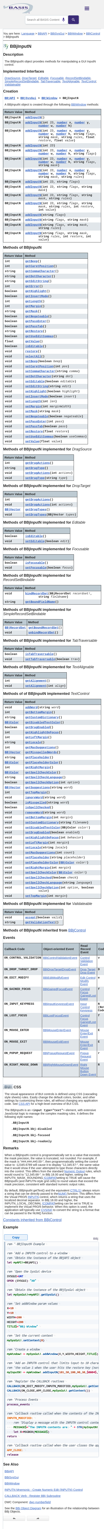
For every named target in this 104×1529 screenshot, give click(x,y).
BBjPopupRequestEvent (58, 1053)
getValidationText (40, 922)
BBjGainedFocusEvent (58, 989)
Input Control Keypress (86, 1007)
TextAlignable (71, 81)
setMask (31, 411)
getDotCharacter (38, 276)
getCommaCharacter (40, 271)
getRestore (34, 331)
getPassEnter (35, 321)
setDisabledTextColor (42, 827)
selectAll (33, 356)
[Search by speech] (61, 19)
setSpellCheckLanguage (43, 882)
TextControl (88, 81)
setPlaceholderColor (42, 862)
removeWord (34, 812)
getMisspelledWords (41, 752)
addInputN (33, 117)
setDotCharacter (38, 376)
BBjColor (12, 722)
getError (32, 286)
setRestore (34, 431)
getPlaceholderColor (42, 762)
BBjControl (93, 33)
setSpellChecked (38, 877)
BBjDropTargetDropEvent (59, 969)
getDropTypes (35, 509)
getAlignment (35, 680)
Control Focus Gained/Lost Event (88, 993)
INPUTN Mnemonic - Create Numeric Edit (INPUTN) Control (44, 1489)
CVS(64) (46, 1210)
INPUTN (33, 1197)
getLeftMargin (36, 737)
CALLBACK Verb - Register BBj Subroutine (33, 1495)
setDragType (35, 478)
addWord (31, 707)
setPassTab (34, 426)
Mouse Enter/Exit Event (86, 1033)
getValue (32, 341)
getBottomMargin (38, 712)
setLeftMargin (36, 842)
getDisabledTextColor (42, 722)
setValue (32, 441)
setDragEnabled (37, 832)
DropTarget (29, 78)
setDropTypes (35, 514)
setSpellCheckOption (42, 887)
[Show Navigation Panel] (93, 8)
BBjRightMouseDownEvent (60, 1064)
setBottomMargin (38, 817)
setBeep (31, 361)
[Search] (75, 19)
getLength (33, 301)
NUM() (62, 1193)
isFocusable (35, 563)
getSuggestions (37, 787)
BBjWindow (75, 33)
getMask (31, 311)
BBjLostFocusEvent (56, 1015)
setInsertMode (36, 396)
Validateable (13, 84)
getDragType (35, 468)
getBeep (31, 261)
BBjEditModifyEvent (56, 977)
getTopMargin (35, 792)
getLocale (33, 742)
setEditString (36, 386)
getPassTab (34, 326)
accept (30, 917)
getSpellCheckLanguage (43, 777)
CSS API (24, 1103)
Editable (43, 78)
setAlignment (35, 686)
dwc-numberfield (40, 1502)
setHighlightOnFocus (42, 837)
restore (31, 351)
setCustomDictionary (42, 822)
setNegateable (36, 416)
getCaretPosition (39, 266)
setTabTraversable (40, 659)
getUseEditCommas (39, 336)
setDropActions (37, 504)
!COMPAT (49, 1177)
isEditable (34, 346)
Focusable (57, 78)
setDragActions (37, 473)
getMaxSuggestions (40, 747)
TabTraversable (50, 81)
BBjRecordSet (15, 627)
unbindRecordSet (41, 632)
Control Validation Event (86, 961)
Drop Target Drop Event (87, 971)
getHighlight (35, 291)
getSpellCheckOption (42, 782)
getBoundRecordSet (43, 627)
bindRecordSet (36, 593)
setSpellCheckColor (41, 872)
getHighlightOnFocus (42, 732)
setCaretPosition (39, 366)
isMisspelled (35, 802)
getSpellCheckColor (41, 772)
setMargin (33, 406)
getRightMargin (37, 767)
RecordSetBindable (78, 78)
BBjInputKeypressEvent (58, 1004)
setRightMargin (37, 867)
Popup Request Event (85, 1056)
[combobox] (46, 19)
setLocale (33, 847)
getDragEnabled (37, 727)
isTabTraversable (39, 654)
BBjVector (13, 509)
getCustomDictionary (42, 717)
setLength (33, 401)
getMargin (33, 306)
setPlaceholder (37, 857)
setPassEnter (35, 421)
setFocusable (35, 567)
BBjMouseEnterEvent (57, 1030)
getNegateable (36, 316)
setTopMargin (35, 896)
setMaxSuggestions (40, 852)
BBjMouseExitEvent (56, 1041)
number (62, 122)
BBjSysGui (57, 33)
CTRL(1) (75, 1190)
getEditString (36, 281)
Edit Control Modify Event (87, 981)
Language (27, 33)
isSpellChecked (37, 807)
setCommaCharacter (40, 371)
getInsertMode (36, 296)
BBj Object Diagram (28, 1508)
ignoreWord (34, 797)
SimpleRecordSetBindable (22, 81)
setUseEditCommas (39, 436)
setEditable (35, 381)
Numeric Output (74, 1171)
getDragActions (37, 463)
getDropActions (37, 499)
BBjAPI (42, 33)
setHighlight (35, 391)
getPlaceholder (37, 757)
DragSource (12, 78)
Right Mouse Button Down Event (88, 1069)
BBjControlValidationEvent (60, 957)
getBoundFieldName (40, 602)
